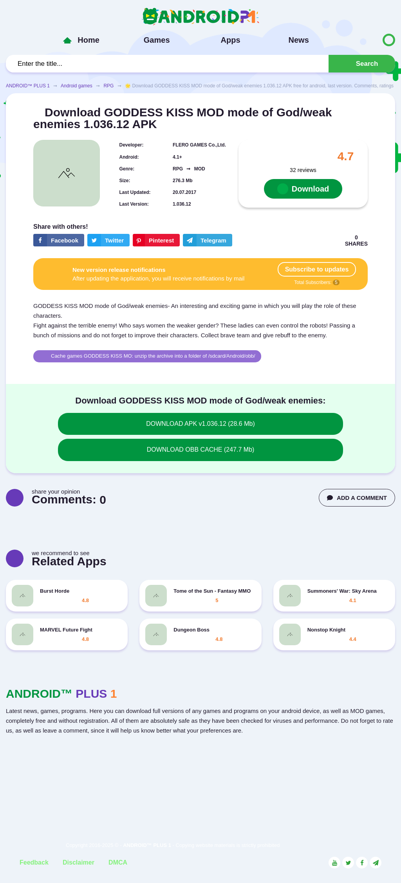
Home (88, 40)
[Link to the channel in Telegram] (375, 863)
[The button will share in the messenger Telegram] (207, 240)
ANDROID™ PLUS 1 (28, 86)
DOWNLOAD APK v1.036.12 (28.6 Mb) (200, 423)
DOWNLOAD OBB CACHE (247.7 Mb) (201, 449)
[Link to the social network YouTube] (334, 863)
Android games (76, 86)
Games (157, 40)
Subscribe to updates (317, 269)
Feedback (34, 862)
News (299, 40)
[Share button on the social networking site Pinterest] (156, 240)
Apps (230, 40)
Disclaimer (78, 862)
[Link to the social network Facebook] (362, 863)
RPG (108, 86)
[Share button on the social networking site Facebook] (58, 240)
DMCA (117, 862)
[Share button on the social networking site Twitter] (108, 240)
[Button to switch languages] (372, 40)
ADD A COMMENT (357, 497)
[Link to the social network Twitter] (348, 863)
